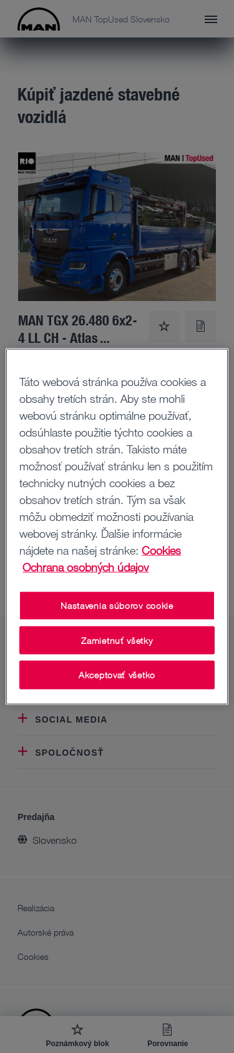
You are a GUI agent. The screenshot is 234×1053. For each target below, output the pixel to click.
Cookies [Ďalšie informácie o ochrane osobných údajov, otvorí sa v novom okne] (161, 550)
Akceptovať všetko (117, 675)
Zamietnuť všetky (116, 640)
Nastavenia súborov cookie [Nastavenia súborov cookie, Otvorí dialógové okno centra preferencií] (117, 605)
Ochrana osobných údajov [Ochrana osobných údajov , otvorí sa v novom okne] (85, 567)
